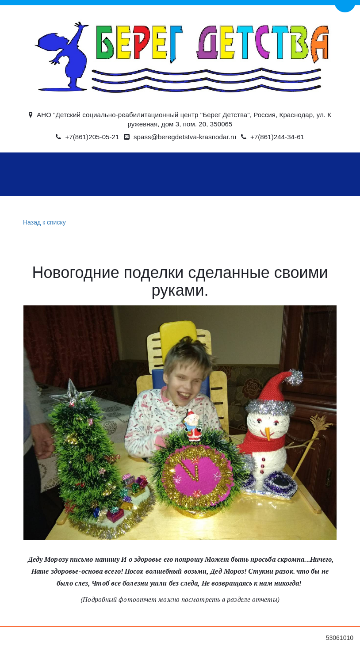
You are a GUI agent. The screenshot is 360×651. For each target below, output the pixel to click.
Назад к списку (43, 222)
